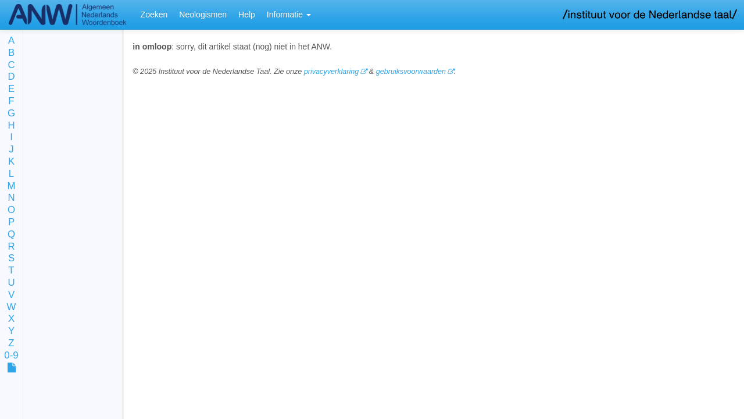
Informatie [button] (289, 14)
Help (246, 14)
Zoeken (154, 14)
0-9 (11, 356)
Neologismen (203, 14)
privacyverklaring (331, 72)
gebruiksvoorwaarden (411, 72)
